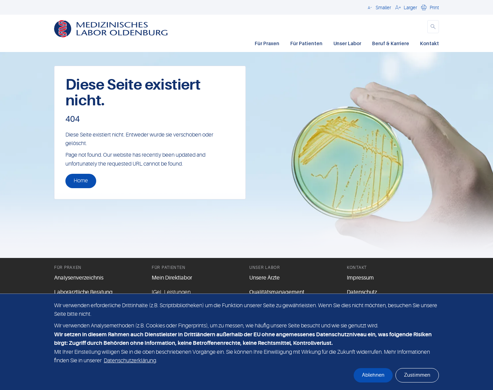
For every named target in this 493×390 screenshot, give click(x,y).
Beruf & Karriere (390, 43)
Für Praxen (267, 43)
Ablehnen (373, 375)
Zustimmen (417, 375)
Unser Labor (347, 43)
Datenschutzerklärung (130, 361)
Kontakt (429, 43)
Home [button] (81, 181)
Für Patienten (306, 43)
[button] (378, 7)
